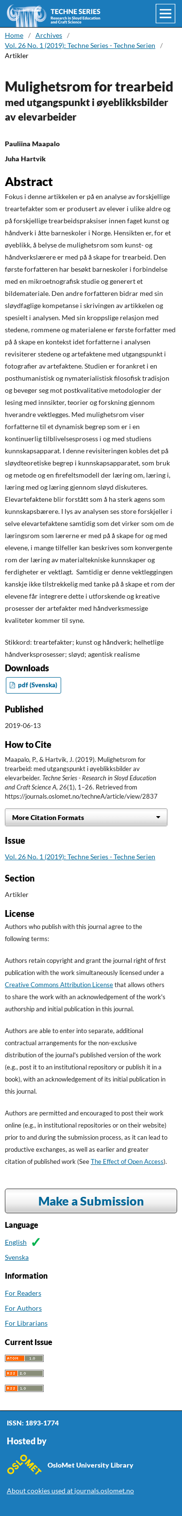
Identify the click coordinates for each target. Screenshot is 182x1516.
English (16, 1242)
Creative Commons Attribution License (59, 985)
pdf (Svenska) (37, 685)
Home (14, 35)
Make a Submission (91, 1201)
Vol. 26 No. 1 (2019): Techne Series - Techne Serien (80, 45)
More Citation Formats (48, 817)
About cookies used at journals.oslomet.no (70, 1490)
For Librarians (26, 1323)
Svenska (17, 1257)
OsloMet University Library (90, 1465)
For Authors (23, 1308)
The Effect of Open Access (127, 1161)
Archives (48, 35)
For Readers (23, 1293)
